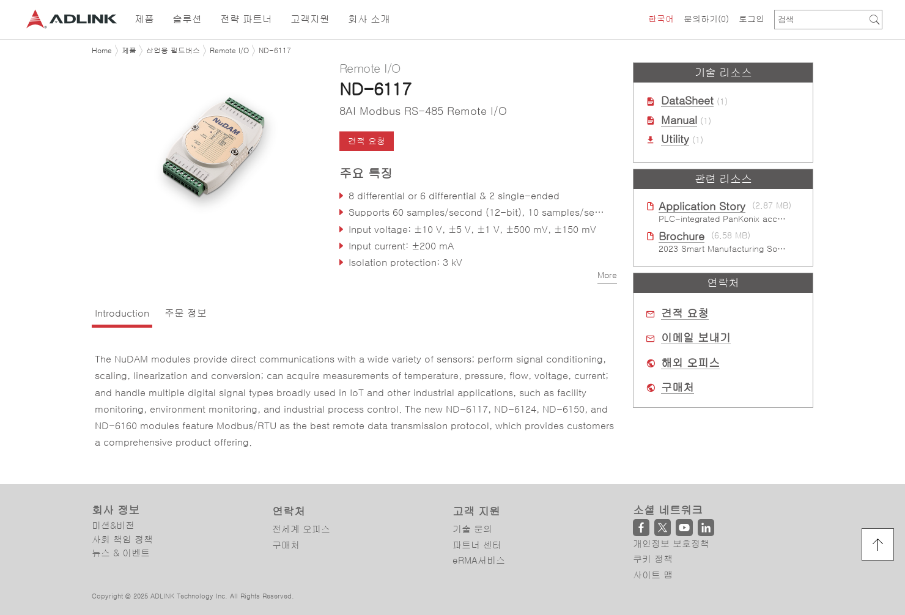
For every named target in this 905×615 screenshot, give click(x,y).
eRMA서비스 (478, 560)
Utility (675, 139)
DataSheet (687, 100)
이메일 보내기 (696, 338)
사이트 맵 (653, 575)
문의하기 (706, 19)
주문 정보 (185, 313)
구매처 (677, 387)
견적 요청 (366, 141)
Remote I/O (229, 50)
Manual (679, 120)
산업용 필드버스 (173, 50)
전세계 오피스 (301, 529)
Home (102, 50)
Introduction (122, 313)
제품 (129, 50)
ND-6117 (275, 50)
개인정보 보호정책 (671, 543)
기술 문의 (472, 529)
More (607, 275)
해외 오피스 (690, 363)
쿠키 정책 (653, 559)
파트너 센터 (476, 545)
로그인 (751, 19)
